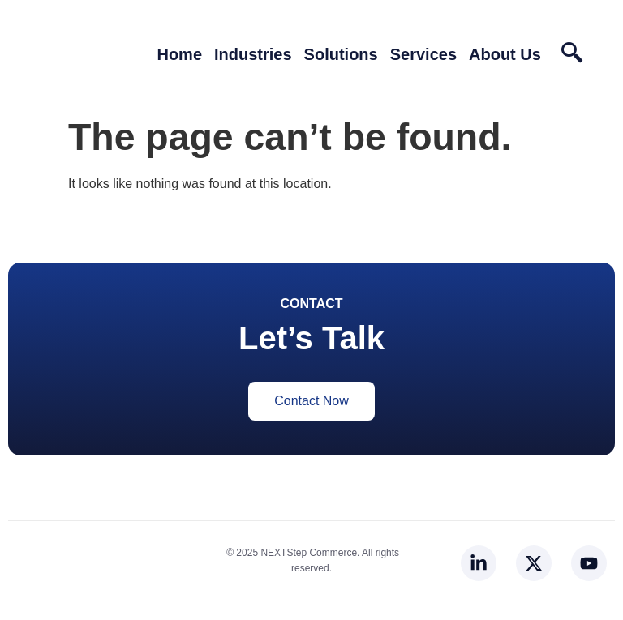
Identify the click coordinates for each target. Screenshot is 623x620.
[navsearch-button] (572, 59)
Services (423, 54)
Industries (253, 54)
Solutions (341, 54)
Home (179, 54)
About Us (505, 54)
